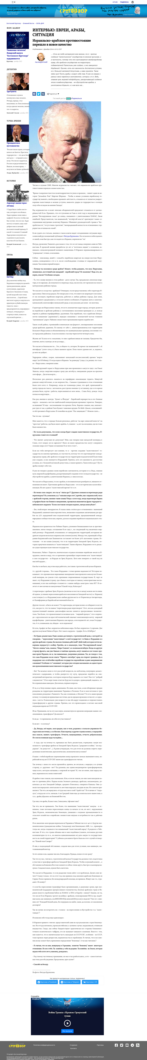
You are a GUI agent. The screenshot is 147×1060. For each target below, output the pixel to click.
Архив (115, 2)
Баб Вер (10, 277)
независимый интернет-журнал (73, 14)
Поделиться (52, 94)
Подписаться (77, 98)
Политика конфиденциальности (44, 1045)
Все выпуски (67, 1031)
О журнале (73, 1045)
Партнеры (100, 1045)
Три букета (11, 91)
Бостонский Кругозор (20, 1054)
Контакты (73, 1048)
